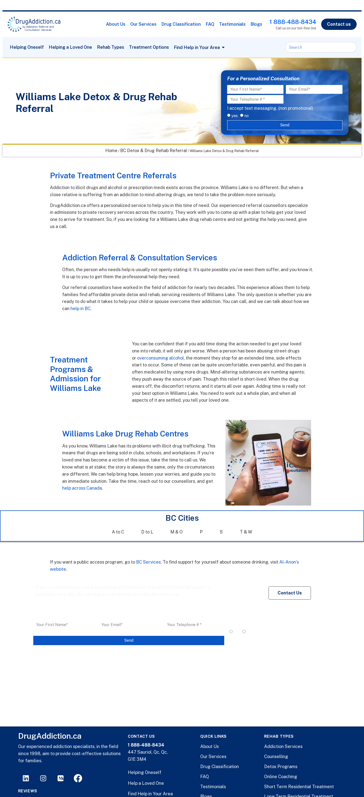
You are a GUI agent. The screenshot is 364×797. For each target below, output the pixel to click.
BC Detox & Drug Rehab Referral (153, 150)
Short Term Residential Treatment (299, 786)
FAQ (210, 24)
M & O (176, 531)
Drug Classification (181, 24)
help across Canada (82, 488)
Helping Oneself (27, 47)
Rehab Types (110, 47)
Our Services (143, 24)
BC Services (148, 562)
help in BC (80, 308)
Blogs (256, 24)
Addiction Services (283, 746)
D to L (147, 531)
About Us (115, 24)
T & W (246, 531)
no (246, 115)
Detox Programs (280, 766)
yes (234, 115)
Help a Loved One (146, 783)
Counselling (276, 756)
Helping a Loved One (70, 47)
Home (111, 150)
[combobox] (321, 47)
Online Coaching (280, 776)
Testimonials (232, 24)
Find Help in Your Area (150, 793)
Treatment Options (149, 47)
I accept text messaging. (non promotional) (270, 108)
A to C (118, 531)
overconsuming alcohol (160, 358)
